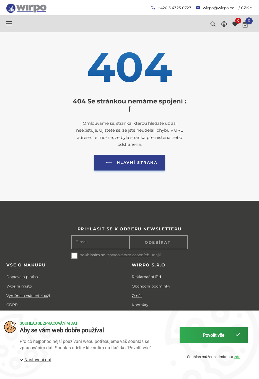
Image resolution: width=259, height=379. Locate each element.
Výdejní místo (19, 286)
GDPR (12, 304)
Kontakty (140, 304)
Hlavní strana (130, 163)
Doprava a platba (22, 276)
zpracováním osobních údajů (134, 255)
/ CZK (246, 8)
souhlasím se (92, 255)
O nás (137, 295)
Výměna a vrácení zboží (28, 295)
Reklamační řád (146, 276)
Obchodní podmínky (151, 286)
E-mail (82, 242)
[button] (9, 23)
